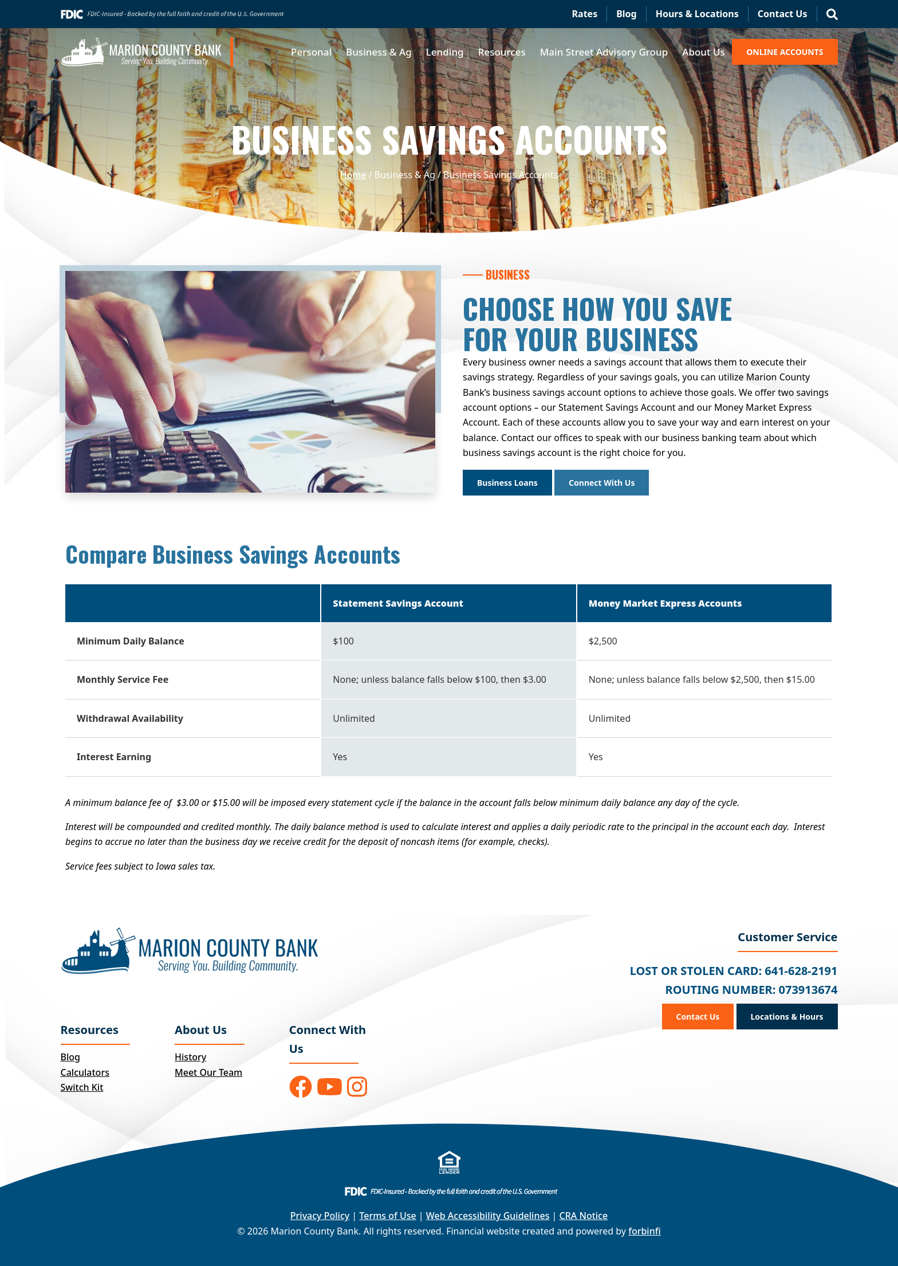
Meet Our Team (208, 1072)
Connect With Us (602, 482)
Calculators (85, 1072)
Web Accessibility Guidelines (488, 1215)
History (190, 1057)
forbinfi (644, 1231)
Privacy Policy (319, 1215)
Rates (585, 13)
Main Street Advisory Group (604, 52)
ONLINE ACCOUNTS (784, 51)
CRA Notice (584, 1215)
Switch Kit (82, 1087)
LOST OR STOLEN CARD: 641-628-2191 (734, 970)
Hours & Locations (697, 13)
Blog (626, 13)
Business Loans (507, 482)
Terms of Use (387, 1215)
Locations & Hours (787, 1016)
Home (353, 174)
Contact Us (783, 13)
